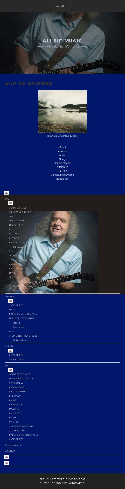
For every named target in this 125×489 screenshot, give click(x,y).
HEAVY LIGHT (16, 225)
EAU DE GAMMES (18, 391)
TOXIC (12, 216)
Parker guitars (13, 445)
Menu (64, 5)
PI (10, 229)
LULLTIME (14, 409)
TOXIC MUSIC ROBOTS (20, 212)
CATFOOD (14, 238)
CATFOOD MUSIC (18, 359)
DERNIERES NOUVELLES (22, 378)
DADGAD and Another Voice (23, 314)
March (12, 309)
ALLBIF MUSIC (62, 41)
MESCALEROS (16, 242)
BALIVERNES (15, 404)
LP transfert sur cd (23, 340)
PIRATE (12, 417)
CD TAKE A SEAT (21, 281)
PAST (7, 198)
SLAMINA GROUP (18, 207)
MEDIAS (9, 365)
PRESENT (10, 296)
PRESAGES (15, 395)
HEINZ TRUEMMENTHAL (21, 318)
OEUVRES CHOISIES (19, 374)
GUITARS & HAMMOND (21, 426)
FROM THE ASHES (18, 268)
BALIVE (12, 400)
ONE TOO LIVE (20, 260)
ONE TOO (14, 255)
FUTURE (9, 346)
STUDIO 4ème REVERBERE (23, 335)
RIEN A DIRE (15, 413)
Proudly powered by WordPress (62, 479)
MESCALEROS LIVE (23, 246)
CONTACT (10, 451)
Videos (16, 322)
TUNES (16, 286)
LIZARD (13, 233)
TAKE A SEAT (15, 277)
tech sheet (19, 327)
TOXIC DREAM (16, 220)
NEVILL (12, 273)
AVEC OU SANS (17, 387)
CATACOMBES (16, 305)
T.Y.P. (11, 251)
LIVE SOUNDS (20, 290)
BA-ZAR (13, 264)
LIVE (11, 331)
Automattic (76, 483)
